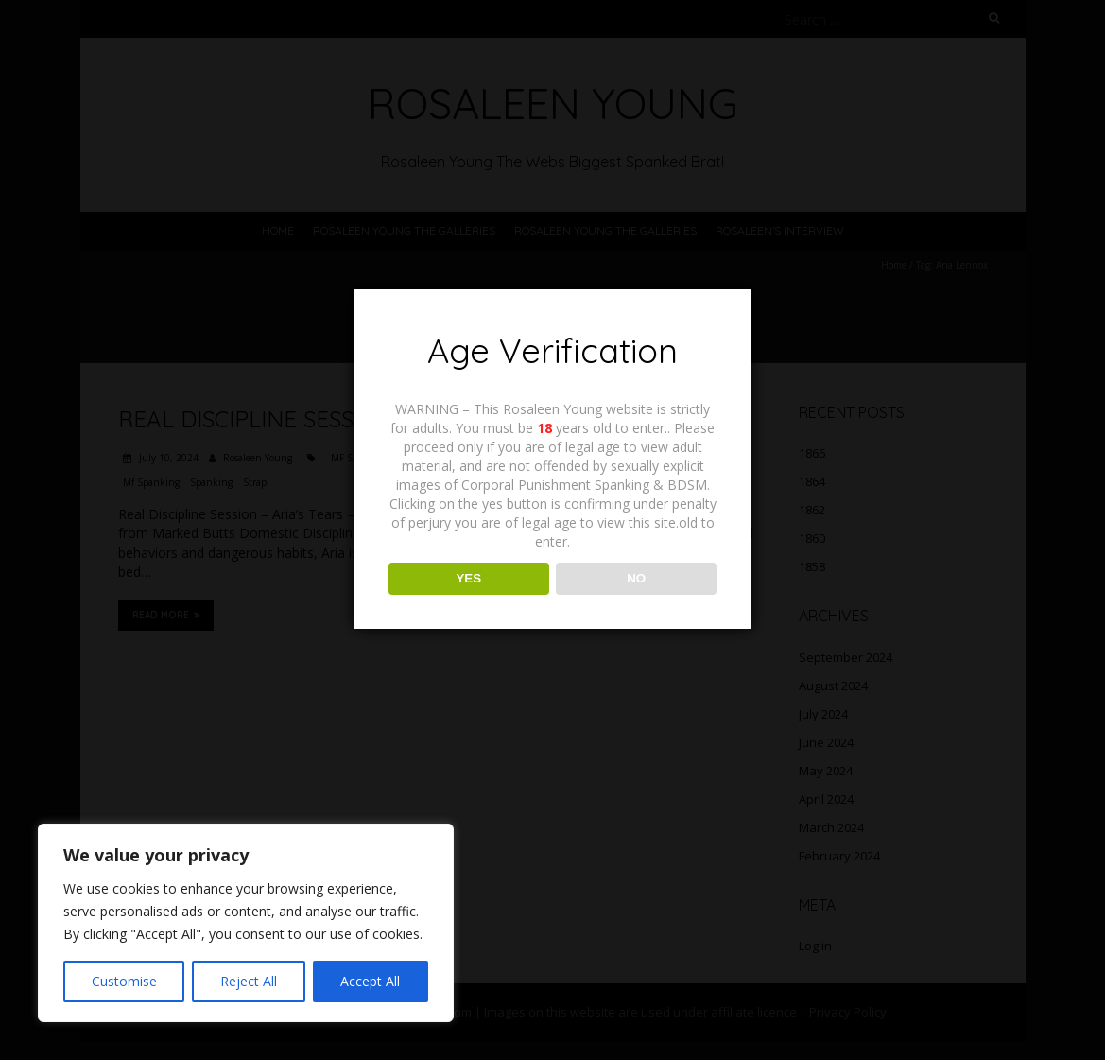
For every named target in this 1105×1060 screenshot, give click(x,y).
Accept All (370, 981)
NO (636, 578)
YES (468, 578)
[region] (246, 923)
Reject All (248, 981)
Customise (124, 981)
